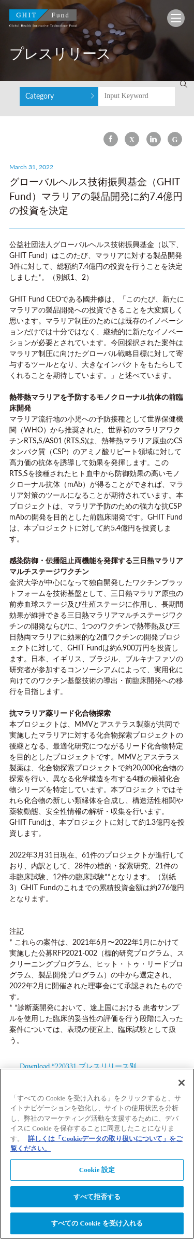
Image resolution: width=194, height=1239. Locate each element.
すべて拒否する (97, 1198)
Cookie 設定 (97, 1172)
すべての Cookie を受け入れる (97, 1225)
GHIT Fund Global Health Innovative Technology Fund (43, 20)
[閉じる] (181, 1084)
